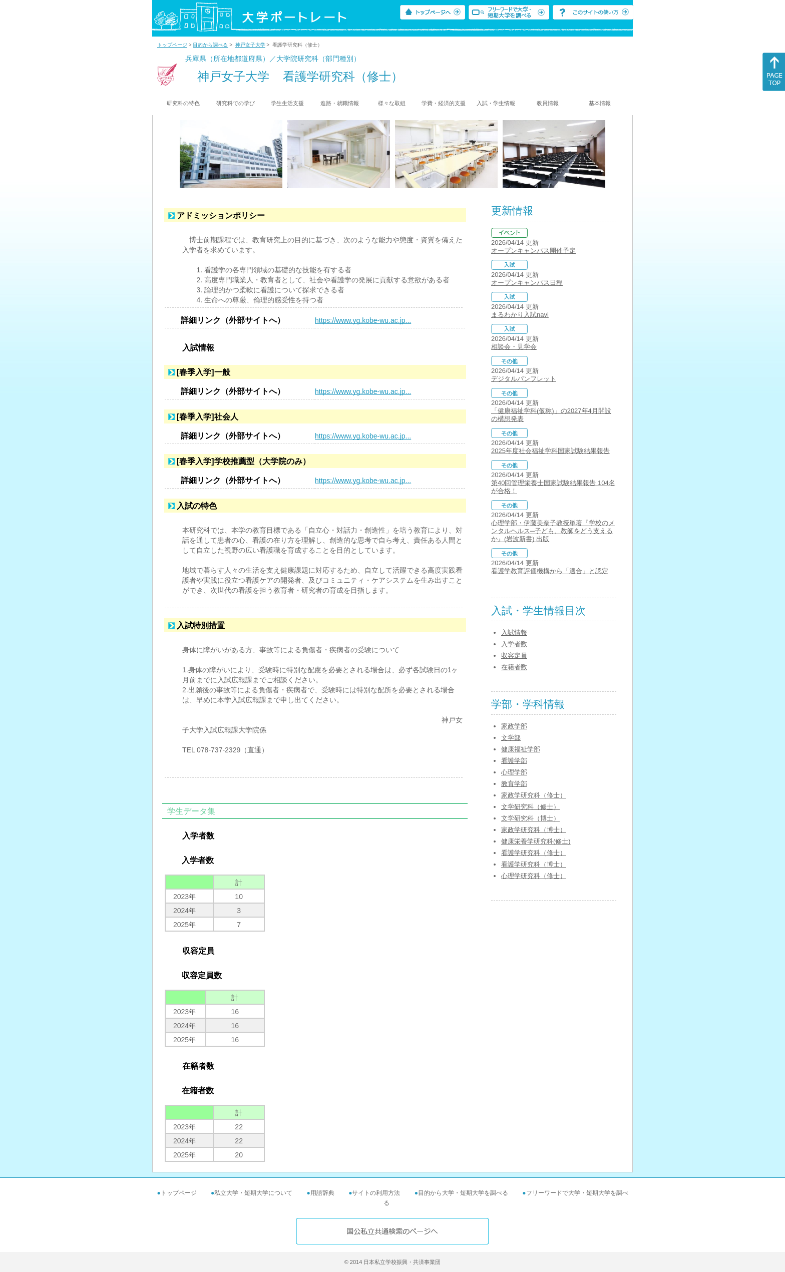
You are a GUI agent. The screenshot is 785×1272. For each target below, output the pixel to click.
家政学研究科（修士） (533, 795)
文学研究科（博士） (530, 818)
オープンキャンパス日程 (527, 282)
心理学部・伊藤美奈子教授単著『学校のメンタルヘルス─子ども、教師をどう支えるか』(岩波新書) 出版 (553, 531)
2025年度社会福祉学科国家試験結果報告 (550, 451)
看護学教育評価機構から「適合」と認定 (549, 571)
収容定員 (514, 655)
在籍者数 (514, 667)
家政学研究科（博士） (533, 829)
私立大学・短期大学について (253, 1192)
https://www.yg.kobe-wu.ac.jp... (363, 320)
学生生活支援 (287, 103)
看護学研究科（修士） (533, 853)
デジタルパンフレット (523, 378)
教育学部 (514, 783)
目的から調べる (210, 45)
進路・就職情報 (339, 103)
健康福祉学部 (520, 749)
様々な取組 (392, 103)
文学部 (511, 737)
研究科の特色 (183, 103)
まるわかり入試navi (520, 314)
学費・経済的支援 (444, 103)
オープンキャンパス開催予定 (533, 250)
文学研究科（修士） (530, 806)
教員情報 (548, 103)
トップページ (172, 45)
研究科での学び (235, 103)
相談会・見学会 (514, 346)
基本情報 (600, 103)
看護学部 (514, 760)
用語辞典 (322, 1192)
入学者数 (514, 644)
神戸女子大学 (250, 45)
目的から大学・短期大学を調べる (463, 1192)
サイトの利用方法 (376, 1192)
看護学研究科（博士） (533, 864)
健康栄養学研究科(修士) (536, 841)
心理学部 (514, 772)
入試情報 (514, 632)
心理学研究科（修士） (533, 876)
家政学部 (514, 726)
